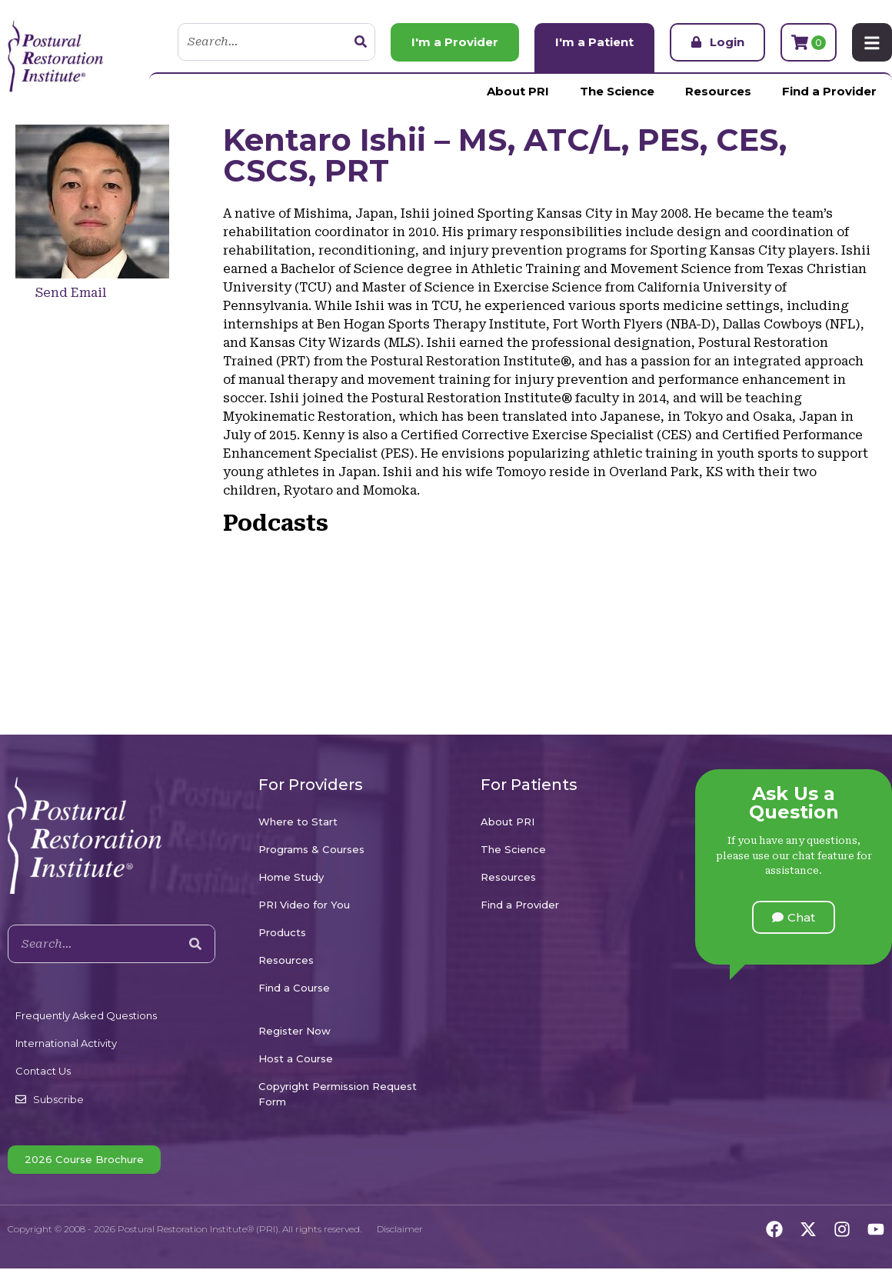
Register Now (294, 1031)
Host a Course (295, 1058)
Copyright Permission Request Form (337, 1094)
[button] (793, 917)
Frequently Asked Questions (86, 1015)
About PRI (518, 91)
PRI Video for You (304, 904)
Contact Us (43, 1071)
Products (282, 932)
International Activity (66, 1043)
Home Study (291, 877)
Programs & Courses (311, 849)
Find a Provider (829, 91)
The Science (617, 91)
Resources (718, 91)
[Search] (360, 42)
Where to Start (298, 821)
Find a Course (294, 988)
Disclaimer (400, 1229)
